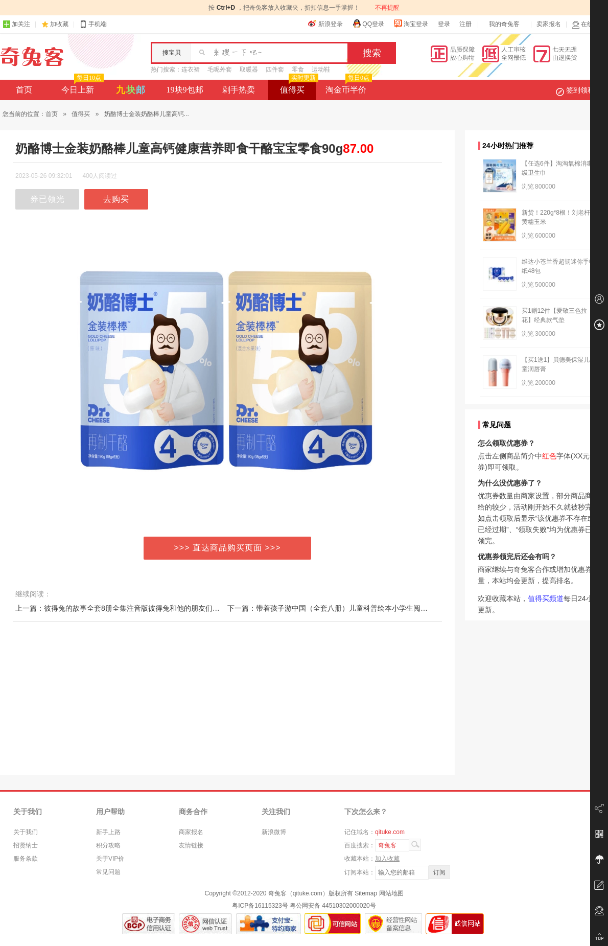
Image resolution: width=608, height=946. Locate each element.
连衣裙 (190, 69)
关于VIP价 (110, 858)
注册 (465, 24)
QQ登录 (368, 23)
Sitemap (366, 893)
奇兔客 (32, 57)
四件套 (275, 69)
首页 (24, 89)
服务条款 (25, 858)
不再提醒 (387, 7)
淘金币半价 (347, 87)
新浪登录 (325, 23)
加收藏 (59, 24)
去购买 (116, 199)
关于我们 (25, 832)
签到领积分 (580, 90)
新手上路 (108, 832)
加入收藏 (387, 858)
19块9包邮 (185, 89)
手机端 (93, 24)
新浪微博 (274, 832)
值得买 (298, 87)
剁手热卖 (238, 89)
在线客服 (588, 24)
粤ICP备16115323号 (260, 905)
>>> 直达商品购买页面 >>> (227, 547)
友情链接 (191, 845)
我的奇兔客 (504, 24)
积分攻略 (108, 845)
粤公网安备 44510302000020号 (333, 905)
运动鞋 (321, 69)
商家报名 (191, 832)
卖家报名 (548, 24)
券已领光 (47, 199)
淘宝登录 (410, 23)
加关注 (16, 24)
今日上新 (81, 87)
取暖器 (249, 69)
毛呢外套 (219, 69)
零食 (298, 69)
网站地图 (391, 893)
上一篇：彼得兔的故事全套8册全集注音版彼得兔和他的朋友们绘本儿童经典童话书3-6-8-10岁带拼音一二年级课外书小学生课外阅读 (224, 608)
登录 (444, 24)
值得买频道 (546, 598)
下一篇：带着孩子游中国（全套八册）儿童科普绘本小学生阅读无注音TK (342, 608)
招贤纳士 (25, 845)
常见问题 (108, 871)
